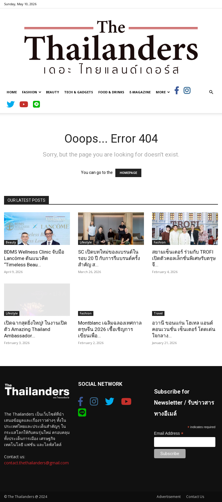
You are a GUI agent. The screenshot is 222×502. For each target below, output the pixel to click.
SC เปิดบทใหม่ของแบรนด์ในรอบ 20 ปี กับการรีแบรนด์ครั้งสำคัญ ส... (109, 258)
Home (12, 92)
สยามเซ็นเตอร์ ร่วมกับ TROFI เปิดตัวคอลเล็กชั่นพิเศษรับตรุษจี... (184, 258)
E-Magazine (140, 92)
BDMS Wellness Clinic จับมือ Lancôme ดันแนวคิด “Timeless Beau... (34, 258)
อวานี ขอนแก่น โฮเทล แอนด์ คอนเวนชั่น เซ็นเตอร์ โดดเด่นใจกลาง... (183, 329)
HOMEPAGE (128, 173)
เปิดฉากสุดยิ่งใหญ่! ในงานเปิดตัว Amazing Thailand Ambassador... (35, 329)
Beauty (52, 92)
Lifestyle (86, 242)
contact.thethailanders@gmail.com (36, 462)
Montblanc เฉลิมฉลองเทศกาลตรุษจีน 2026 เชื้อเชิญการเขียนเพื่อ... (110, 329)
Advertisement (169, 496)
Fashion (31, 92)
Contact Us (195, 496)
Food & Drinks (111, 92)
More (163, 92)
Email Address (169, 433)
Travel (158, 313)
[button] (211, 92)
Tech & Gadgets (78, 92)
